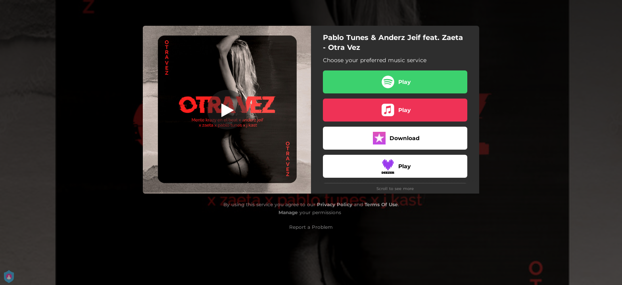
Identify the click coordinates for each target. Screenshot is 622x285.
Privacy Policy (334, 204)
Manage (288, 212)
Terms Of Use (381, 204)
